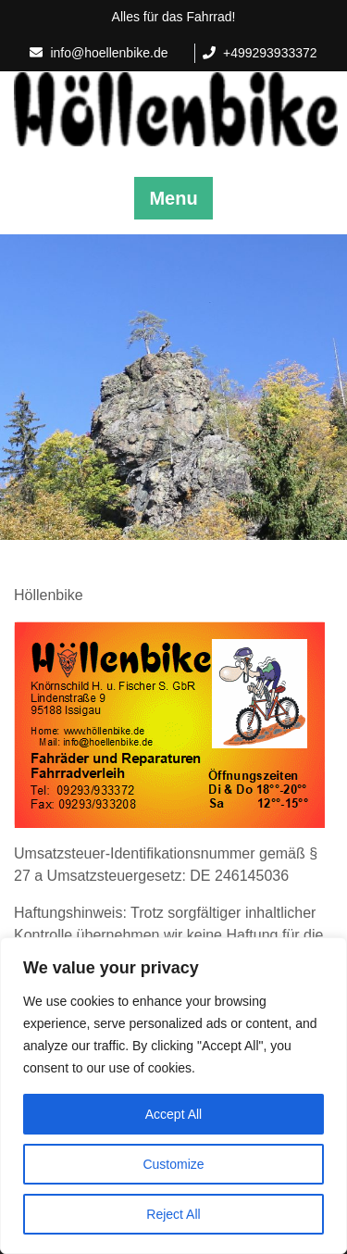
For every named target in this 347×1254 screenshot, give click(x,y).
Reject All (173, 1214)
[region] (173, 1095)
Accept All (173, 1114)
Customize (173, 1164)
